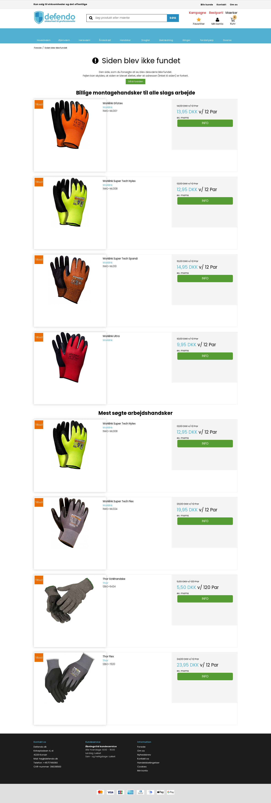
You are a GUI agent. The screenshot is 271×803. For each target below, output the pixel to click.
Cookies (142, 766)
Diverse (227, 36)
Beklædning (166, 36)
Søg (173, 18)
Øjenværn (64, 36)
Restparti (216, 13)
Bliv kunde (207, 4)
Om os (233, 4)
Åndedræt (105, 36)
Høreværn (84, 36)
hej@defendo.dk (48, 758)
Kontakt (221, 4)
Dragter (145, 36)
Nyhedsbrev (144, 754)
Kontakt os (143, 758)
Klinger (186, 36)
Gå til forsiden (135, 81)
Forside (141, 746)
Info (205, 123)
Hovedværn (43, 36)
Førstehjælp (207, 36)
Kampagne (197, 13)
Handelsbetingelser (148, 762)
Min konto (142, 770)
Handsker (125, 36)
